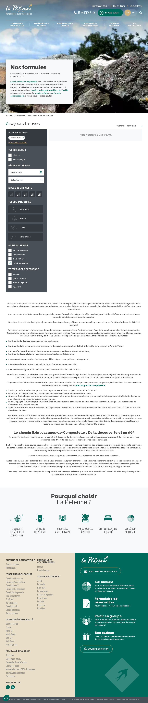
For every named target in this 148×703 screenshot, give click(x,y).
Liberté (16, 155)
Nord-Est (9, 631)
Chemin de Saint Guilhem (15, 582)
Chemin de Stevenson (14, 578)
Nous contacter (136, 6)
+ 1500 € (17, 287)
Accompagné (19, 159)
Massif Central (12, 624)
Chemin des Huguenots (15, 592)
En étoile (40, 601)
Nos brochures (119, 6)
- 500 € (16, 274)
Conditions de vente (32, 700)
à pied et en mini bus (48, 90)
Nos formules (11, 568)
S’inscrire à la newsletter (100, 571)
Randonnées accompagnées (90, 25)
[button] (6, 698)
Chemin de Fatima (13, 610)
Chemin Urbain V (12, 585)
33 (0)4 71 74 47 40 (85, 12)
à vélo (35, 90)
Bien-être (41, 587)
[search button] (140, 12)
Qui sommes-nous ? (100, 6)
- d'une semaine (20, 250)
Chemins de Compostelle (17, 25)
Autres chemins (12, 613)
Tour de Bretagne (13, 596)
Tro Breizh (10, 599)
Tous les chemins (12, 564)
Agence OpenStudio (130, 700)
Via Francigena (11, 603)
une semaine (19, 255)
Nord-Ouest (11, 634)
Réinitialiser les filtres (17, 142)
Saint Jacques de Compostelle (89, 385)
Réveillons (41, 608)
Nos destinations (134, 25)
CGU (64, 700)
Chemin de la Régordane (15, 589)
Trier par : (120, 126)
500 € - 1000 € (19, 278)
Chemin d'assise (12, 606)
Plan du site (14, 700)
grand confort (41, 93)
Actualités (10, 655)
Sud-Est (9, 637)
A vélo (39, 580)
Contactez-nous (12, 666)
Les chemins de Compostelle (24, 82)
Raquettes (41, 605)
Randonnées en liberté (65, 25)
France (8, 627)
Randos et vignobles (45, 594)
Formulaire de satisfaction (16, 662)
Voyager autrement (115, 25)
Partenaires (11, 676)
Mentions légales (51, 700)
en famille (63, 90)
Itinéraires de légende (41, 25)
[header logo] (19, 8)
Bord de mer (42, 598)
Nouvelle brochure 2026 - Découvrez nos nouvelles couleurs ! (20, 671)
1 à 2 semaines (20, 259)
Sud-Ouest (10, 641)
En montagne (42, 591)
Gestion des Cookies (105, 700)
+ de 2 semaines (20, 263)
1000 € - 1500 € (20, 283)
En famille (41, 584)
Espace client (109, 13)
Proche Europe (11, 644)
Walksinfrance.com (96, 648)
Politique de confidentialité (81, 700)
